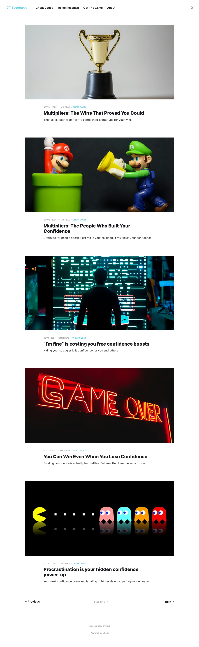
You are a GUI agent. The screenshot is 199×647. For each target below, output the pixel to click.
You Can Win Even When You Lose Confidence (95, 456)
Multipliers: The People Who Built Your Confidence (87, 228)
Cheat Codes (44, 7)
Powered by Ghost (99, 633)
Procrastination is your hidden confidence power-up (91, 572)
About (111, 7)
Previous (32, 601)
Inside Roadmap (68, 7)
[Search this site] (192, 7)
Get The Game (93, 7)
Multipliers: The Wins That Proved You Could (94, 113)
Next (169, 601)
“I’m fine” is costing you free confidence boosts (96, 344)
